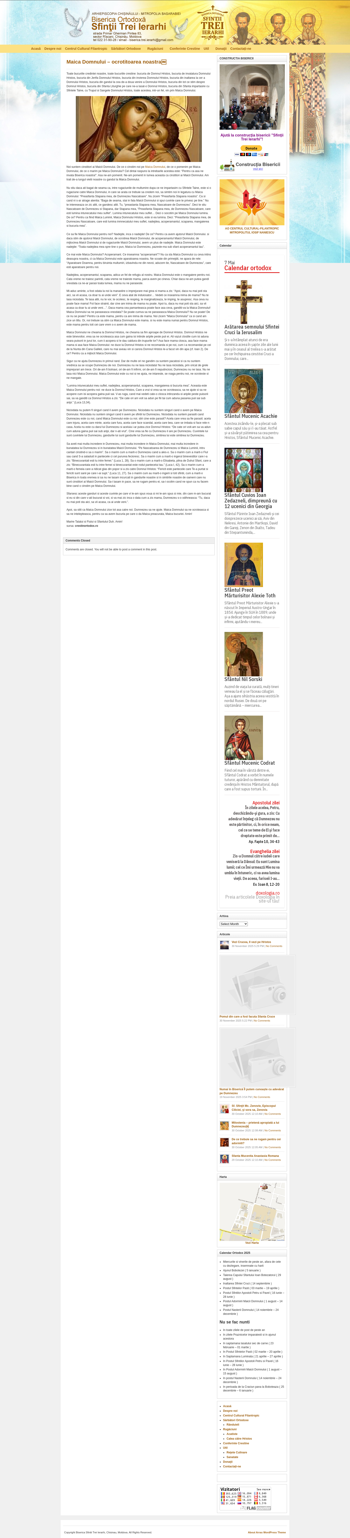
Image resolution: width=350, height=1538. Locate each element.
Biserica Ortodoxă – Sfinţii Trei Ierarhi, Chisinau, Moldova (145, 23)
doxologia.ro (268, 893)
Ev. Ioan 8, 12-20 (266, 884)
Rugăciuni (155, 49)
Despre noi (52, 48)
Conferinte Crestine (185, 48)
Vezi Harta (252, 1242)
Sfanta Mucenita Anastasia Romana (255, 1156)
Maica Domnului (155, 166)
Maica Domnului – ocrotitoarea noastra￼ (116, 62)
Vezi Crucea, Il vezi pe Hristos (251, 942)
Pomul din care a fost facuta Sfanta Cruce (247, 1016)
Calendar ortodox (247, 268)
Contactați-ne (240, 48)
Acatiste (232, 1434)
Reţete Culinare (237, 1452)
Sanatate (232, 1457)
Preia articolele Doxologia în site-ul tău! (252, 899)
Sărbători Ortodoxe (126, 49)
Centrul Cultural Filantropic (86, 48)
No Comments (274, 946)
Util (207, 49)
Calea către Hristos (239, 1438)
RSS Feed (316, 48)
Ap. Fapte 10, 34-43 (264, 842)
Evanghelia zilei (265, 851)
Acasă (36, 48)
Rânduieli (233, 1424)
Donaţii (221, 48)
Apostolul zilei (266, 803)
